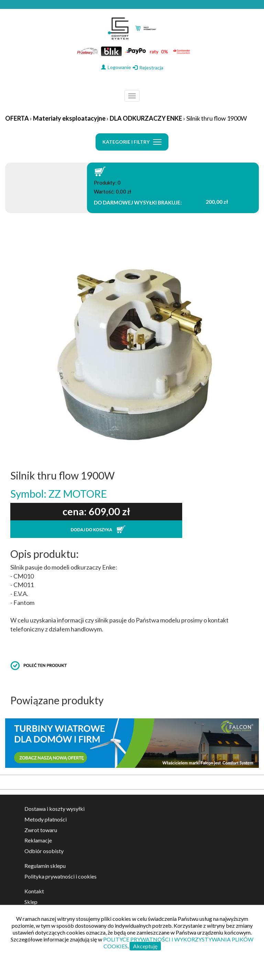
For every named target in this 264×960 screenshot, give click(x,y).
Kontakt (34, 891)
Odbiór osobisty (44, 851)
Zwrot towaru (40, 830)
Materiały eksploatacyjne (69, 118)
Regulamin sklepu (45, 865)
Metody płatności (45, 819)
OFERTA (17, 118)
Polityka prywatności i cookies (60, 876)
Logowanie (116, 67)
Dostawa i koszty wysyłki (54, 808)
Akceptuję (145, 946)
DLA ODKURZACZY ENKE (146, 118)
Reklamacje (38, 840)
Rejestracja (148, 67)
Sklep (30, 901)
